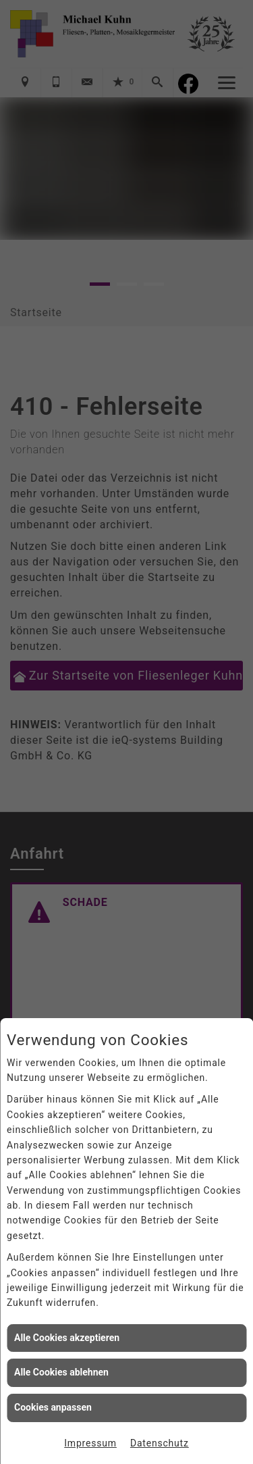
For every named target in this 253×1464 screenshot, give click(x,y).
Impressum (90, 1443)
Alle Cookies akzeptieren (66, 1337)
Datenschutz (159, 1443)
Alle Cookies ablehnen (61, 1372)
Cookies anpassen (53, 1407)
